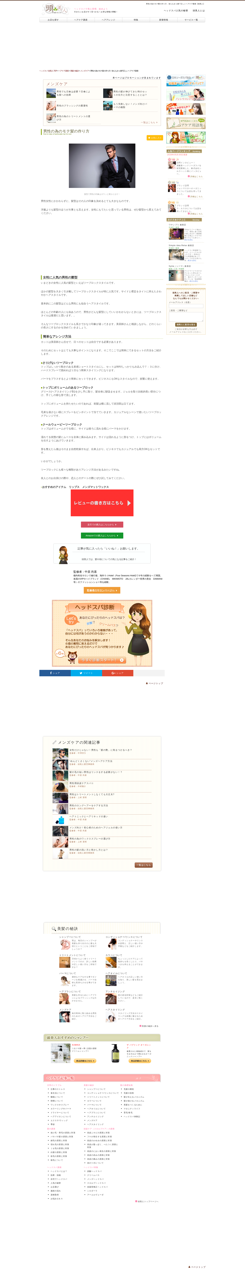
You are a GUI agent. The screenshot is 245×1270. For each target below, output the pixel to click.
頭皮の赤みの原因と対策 (98, 1155)
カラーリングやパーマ (60, 1109)
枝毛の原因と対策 (58, 1156)
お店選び (54, 1187)
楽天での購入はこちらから (102, 524)
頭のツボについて (95, 1163)
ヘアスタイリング (115, 1009)
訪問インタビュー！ (186, 163)
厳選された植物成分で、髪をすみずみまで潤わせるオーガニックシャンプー (139, 1053)
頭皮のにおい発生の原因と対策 (101, 1151)
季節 (52, 1124)
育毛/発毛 (127, 1113)
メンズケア (65, 1009)
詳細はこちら (195, 176)
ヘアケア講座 (81, 20)
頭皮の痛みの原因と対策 (98, 1159)
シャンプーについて (70, 937)
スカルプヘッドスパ (96, 1183)
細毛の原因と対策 (58, 1140)
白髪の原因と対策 (58, 1152)
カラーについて (114, 955)
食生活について (57, 1093)
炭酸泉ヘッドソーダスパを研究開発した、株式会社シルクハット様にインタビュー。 (189, 169)
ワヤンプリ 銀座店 (177, 225)
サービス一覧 (191, 20)
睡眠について (56, 1097)
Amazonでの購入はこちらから (102, 535)
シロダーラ (92, 1191)
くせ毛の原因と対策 (59, 1148)
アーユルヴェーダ (95, 1195)
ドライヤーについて (59, 1113)
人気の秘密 (55, 1183)
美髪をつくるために (132, 1105)
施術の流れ (55, 1191)
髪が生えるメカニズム (133, 1097)
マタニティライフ (131, 1109)
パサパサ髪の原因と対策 (61, 1137)
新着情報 (163, 20)
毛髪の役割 (128, 1093)
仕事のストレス (57, 1089)
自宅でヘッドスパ (58, 1179)
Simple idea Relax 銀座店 (181, 245)
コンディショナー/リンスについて (124, 937)
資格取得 (54, 1195)
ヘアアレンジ (108, 20)
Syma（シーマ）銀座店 (180, 266)
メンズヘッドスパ (95, 1179)
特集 (136, 20)
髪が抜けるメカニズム (133, 1101)
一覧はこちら (149, 122)
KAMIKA (76, 1045)
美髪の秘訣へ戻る (149, 1026)
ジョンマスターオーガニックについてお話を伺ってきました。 (189, 191)
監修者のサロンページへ (102, 590)
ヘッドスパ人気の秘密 (176, 10)
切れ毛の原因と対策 (59, 1144)
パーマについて (67, 973)
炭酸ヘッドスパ (94, 1171)
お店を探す (53, 20)
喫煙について (56, 1101)
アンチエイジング (115, 991)
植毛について (56, 1160)
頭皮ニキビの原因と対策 (98, 1133)
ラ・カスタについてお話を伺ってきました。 (189, 209)
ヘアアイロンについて (60, 1116)
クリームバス (93, 1175)
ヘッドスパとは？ (58, 1171)
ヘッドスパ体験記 (131, 1116)
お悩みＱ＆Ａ (56, 1199)
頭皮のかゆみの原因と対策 (99, 1140)
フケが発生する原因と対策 (99, 1137)
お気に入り (155, 138)
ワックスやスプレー (59, 1105)
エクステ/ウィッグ (58, 1120)
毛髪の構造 (128, 1089)
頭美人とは (199, 10)
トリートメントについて (72, 955)
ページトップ (154, 683)
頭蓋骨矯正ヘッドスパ (97, 1187)
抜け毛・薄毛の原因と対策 (62, 1133)
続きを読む (188, 240)
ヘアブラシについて (70, 991)
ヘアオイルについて (116, 973)
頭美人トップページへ (147, 1201)
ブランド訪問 (183, 185)
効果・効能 (55, 1175)
